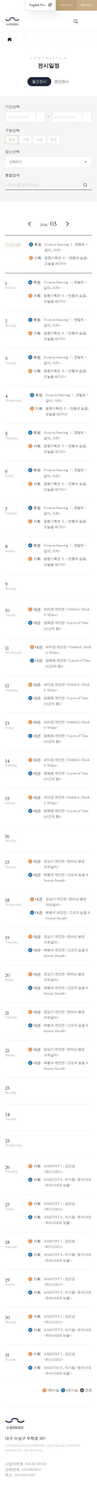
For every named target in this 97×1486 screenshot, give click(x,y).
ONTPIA (66, 5)
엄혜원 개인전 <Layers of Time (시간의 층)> (58, 625)
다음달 (68, 224)
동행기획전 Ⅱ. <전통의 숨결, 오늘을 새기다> (58, 260)
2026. (48, 224)
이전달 (29, 224)
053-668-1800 (31, 1470)
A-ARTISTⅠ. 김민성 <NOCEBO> (51, 1168)
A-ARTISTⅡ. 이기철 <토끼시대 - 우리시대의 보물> (59, 1182)
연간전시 (61, 81)
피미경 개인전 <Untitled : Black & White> (59, 612)
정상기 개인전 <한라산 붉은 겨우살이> (56, 864)
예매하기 (87, 5)
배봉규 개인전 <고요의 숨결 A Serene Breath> (58, 877)
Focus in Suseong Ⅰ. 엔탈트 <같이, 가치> (58, 247)
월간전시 (39, 81)
